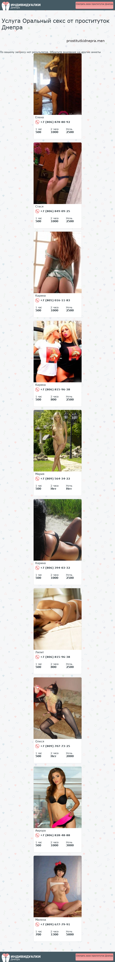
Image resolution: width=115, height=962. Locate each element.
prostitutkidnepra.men (85, 41)
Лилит (39, 652)
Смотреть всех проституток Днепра (94, 4)
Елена (39, 117)
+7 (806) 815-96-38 (52, 389)
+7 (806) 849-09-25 (52, 211)
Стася (39, 206)
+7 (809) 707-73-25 (52, 746)
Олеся (39, 741)
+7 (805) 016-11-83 (52, 300)
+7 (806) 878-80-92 (52, 122)
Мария (39, 474)
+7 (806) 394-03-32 (52, 568)
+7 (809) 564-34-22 (52, 479)
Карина (40, 295)
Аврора (40, 830)
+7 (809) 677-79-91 (52, 924)
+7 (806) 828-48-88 (52, 835)
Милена (40, 919)
